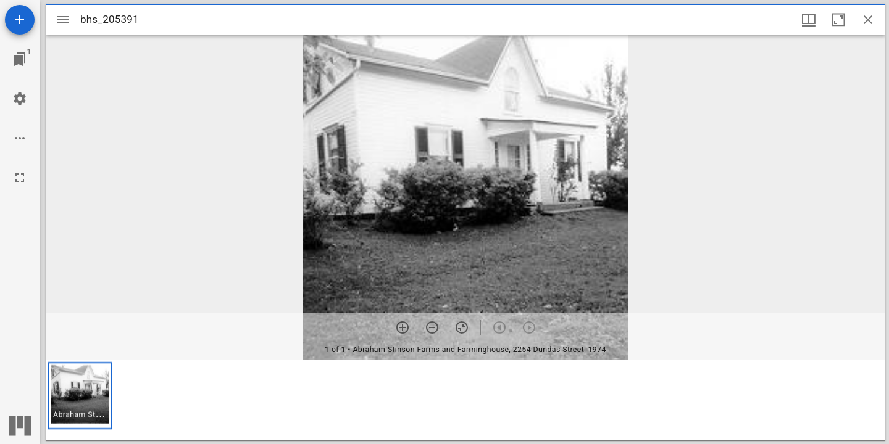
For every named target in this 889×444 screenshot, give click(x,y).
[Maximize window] (838, 20)
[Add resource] (20, 20)
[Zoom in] (402, 327)
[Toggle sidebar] (63, 20)
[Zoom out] (432, 327)
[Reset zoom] (462, 327)
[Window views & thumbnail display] (809, 20)
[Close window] (868, 20)
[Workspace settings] (20, 98)
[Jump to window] (20, 59)
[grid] (465, 400)
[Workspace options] (20, 138)
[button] (80, 395)
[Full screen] (20, 177)
